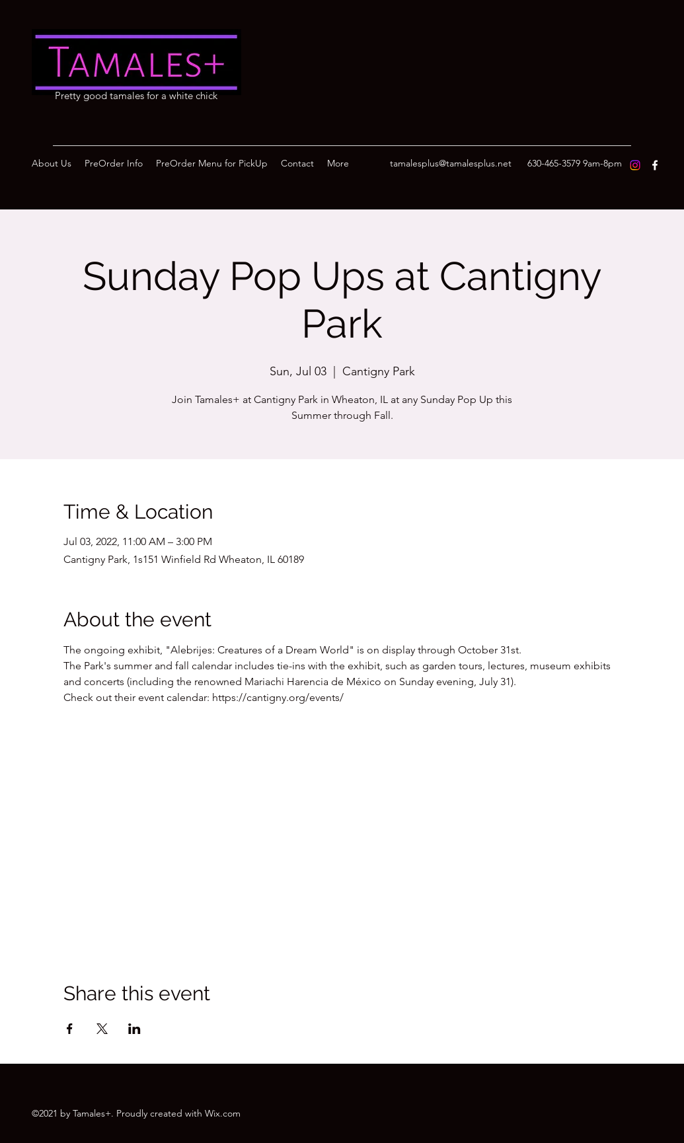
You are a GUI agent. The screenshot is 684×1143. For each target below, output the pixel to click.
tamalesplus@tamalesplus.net (451, 163)
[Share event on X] (102, 1028)
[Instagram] (635, 165)
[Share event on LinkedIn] (134, 1028)
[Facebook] (655, 165)
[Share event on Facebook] (69, 1028)
